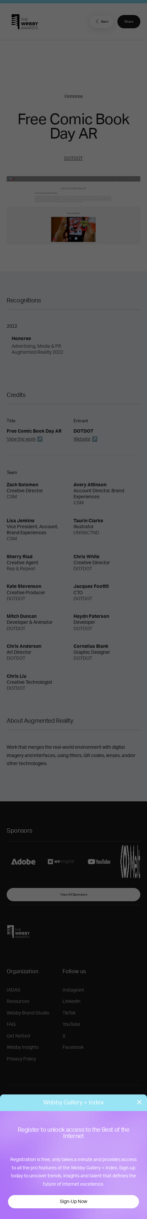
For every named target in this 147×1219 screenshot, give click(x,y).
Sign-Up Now (73, 1201)
